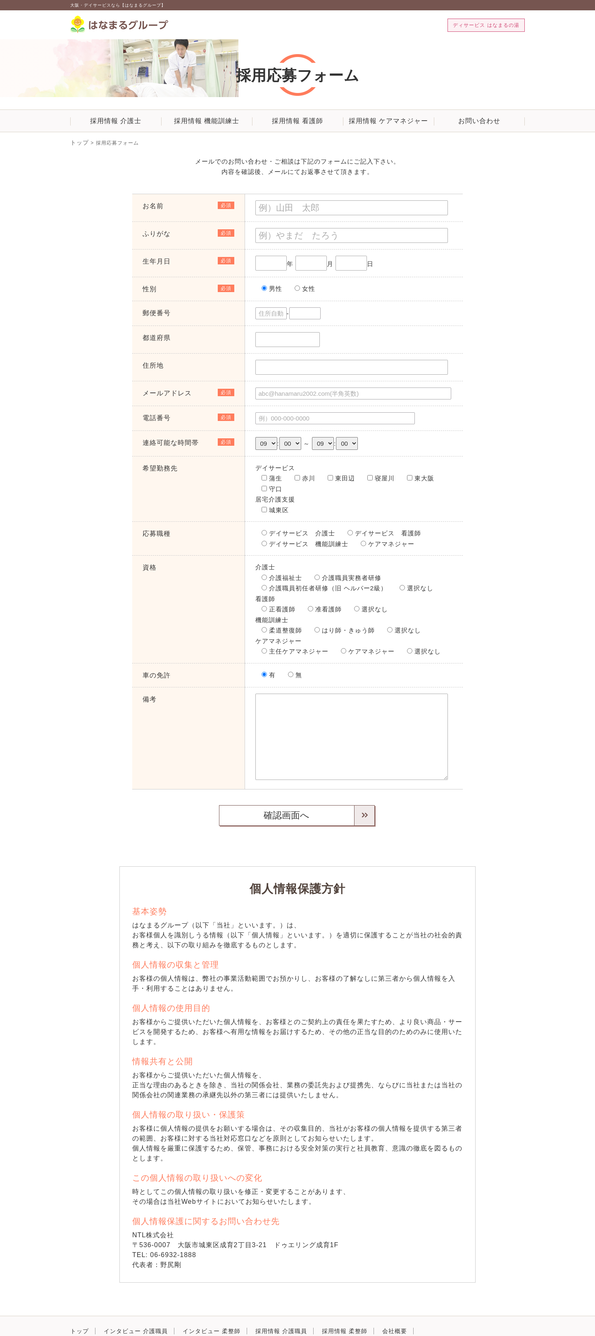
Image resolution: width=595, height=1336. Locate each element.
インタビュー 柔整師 (211, 1307)
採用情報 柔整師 (344, 1307)
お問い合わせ (479, 120)
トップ (78, 142)
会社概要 (394, 1307)
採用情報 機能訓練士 (206, 120)
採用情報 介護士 (115, 120)
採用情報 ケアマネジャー (388, 120)
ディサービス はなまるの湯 (486, 25)
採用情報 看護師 (297, 120)
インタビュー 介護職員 (136, 1307)
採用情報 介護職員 (281, 1307)
